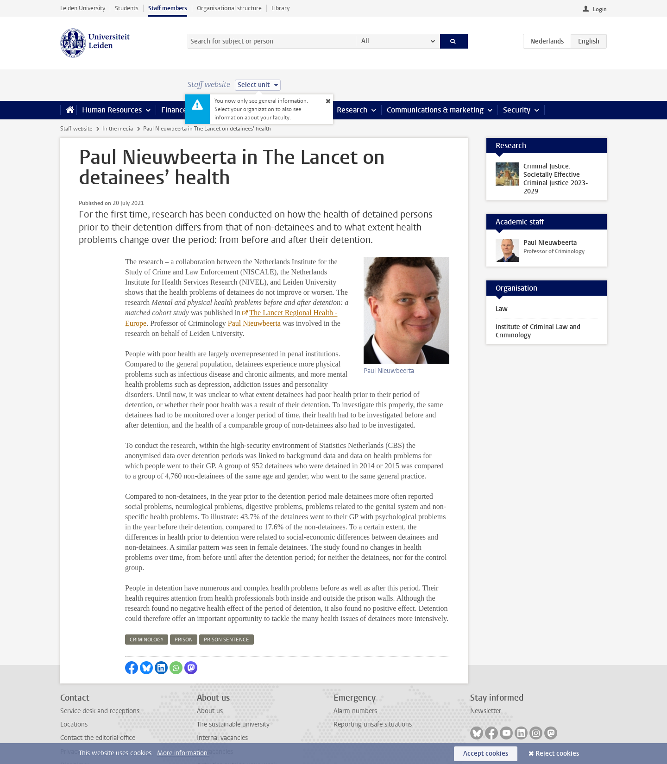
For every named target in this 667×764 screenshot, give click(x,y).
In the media (117, 128)
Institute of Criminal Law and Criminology (538, 331)
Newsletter (485, 680)
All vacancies (215, 721)
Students (126, 8)
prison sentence (226, 609)
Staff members (167, 8)
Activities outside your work (237, 734)
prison (184, 609)
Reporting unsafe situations (373, 693)
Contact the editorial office (97, 707)
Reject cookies (557, 753)
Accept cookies (485, 753)
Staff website (76, 128)
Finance (174, 110)
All (365, 41)
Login (600, 9)
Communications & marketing (435, 110)
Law (502, 308)
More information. (183, 753)
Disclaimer (74, 734)
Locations (74, 693)
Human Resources (112, 110)
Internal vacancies (222, 707)
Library (280, 8)
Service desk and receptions (99, 680)
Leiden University (82, 8)
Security (516, 110)
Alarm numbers (355, 680)
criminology (147, 609)
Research (352, 110)
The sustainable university (233, 693)
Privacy (70, 721)
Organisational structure (229, 8)
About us (210, 680)
